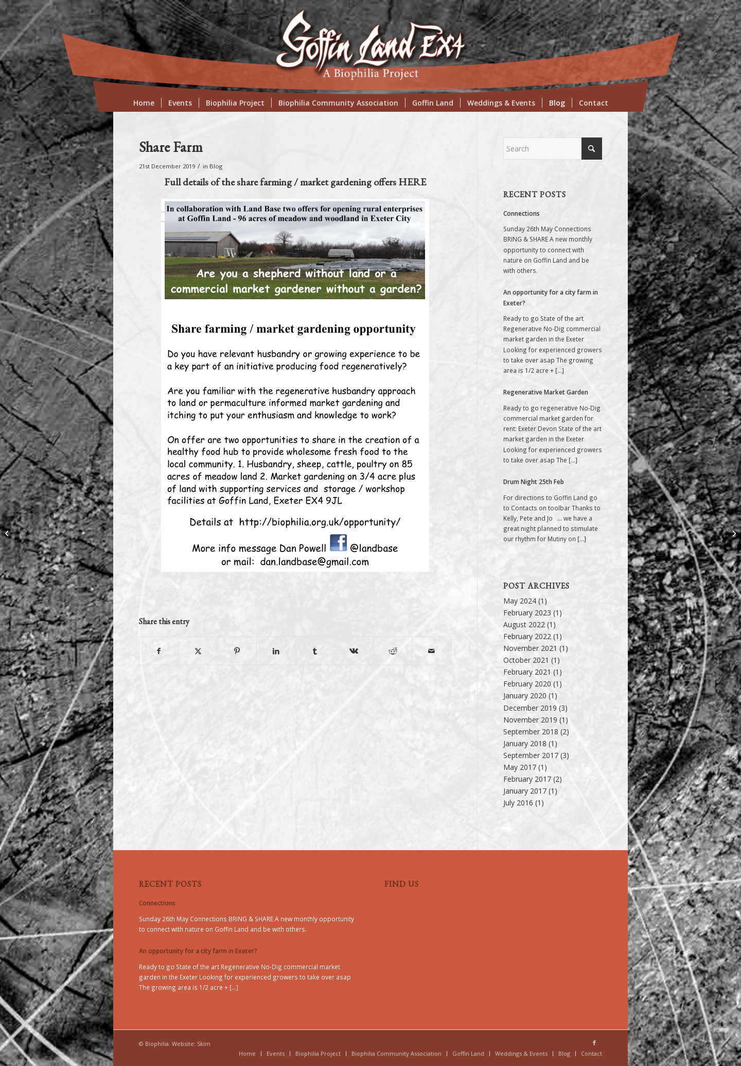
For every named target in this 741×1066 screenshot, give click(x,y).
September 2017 (530, 755)
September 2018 (530, 731)
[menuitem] (144, 103)
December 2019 (530, 708)
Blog (215, 166)
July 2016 (518, 802)
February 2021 (527, 672)
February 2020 (527, 684)
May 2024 (519, 601)
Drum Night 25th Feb (533, 481)
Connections (521, 213)
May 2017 (519, 767)
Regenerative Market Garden (545, 392)
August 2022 (524, 624)
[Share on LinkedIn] (276, 651)
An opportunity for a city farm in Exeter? (198, 951)
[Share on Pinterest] (237, 651)
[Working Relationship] (8, 533)
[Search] (552, 148)
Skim (203, 1043)
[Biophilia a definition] (733, 533)
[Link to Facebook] (594, 1043)
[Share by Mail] (431, 651)
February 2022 (527, 636)
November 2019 (530, 720)
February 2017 (527, 779)
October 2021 (526, 660)
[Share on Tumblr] (315, 651)
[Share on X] (198, 651)
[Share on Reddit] (393, 651)
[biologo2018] (370, 45)
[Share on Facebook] (159, 651)
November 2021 (530, 648)
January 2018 (524, 743)
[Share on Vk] (353, 651)
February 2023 (527, 612)
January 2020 (524, 695)
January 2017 (524, 791)
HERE (412, 181)
